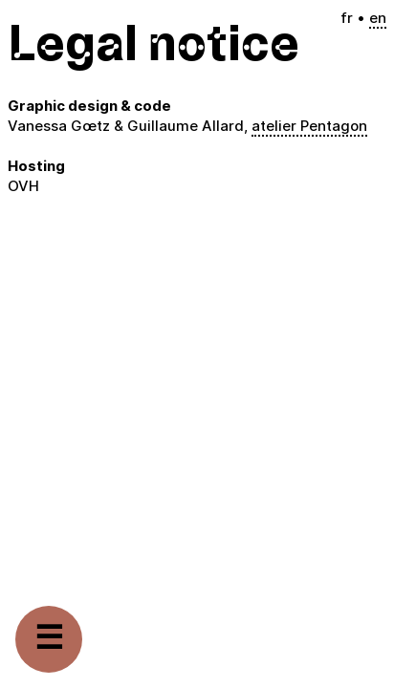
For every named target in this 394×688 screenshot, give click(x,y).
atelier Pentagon (309, 126)
